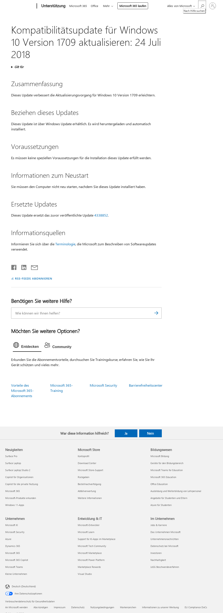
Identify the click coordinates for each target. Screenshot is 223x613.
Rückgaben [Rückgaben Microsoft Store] (83, 477)
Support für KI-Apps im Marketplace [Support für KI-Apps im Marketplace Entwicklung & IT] (96, 539)
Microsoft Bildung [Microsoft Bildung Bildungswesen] (159, 456)
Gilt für (19, 67)
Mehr (108, 6)
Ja (126, 433)
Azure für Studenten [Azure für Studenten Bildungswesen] (161, 505)
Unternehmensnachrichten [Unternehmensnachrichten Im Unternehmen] (164, 539)
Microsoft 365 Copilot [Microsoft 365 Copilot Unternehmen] (16, 560)
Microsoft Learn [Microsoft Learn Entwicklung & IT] (86, 532)
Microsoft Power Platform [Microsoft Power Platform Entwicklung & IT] (91, 560)
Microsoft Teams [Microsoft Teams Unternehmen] (14, 567)
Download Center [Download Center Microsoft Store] (87, 463)
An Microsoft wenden (16, 607)
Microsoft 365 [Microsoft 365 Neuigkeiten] (12, 491)
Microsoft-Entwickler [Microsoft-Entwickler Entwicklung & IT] (89, 525)
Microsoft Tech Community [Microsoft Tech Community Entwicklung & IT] (92, 546)
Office (95, 6)
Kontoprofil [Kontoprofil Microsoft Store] (83, 456)
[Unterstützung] (53, 6)
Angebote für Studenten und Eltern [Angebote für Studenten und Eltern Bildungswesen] (168, 498)
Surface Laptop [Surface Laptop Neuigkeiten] (13, 463)
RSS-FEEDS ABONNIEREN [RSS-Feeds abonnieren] (33, 278)
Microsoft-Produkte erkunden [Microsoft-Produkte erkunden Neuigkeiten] (20, 498)
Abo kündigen (41, 607)
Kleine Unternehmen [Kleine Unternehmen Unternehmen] (16, 573)
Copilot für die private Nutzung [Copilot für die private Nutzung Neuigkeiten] (21, 484)
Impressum (59, 607)
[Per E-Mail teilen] (32, 266)
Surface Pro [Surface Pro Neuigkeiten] (11, 456)
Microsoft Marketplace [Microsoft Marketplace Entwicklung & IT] (90, 553)
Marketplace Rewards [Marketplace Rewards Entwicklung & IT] (89, 567)
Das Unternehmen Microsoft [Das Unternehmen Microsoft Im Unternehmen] (165, 532)
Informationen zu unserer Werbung (160, 607)
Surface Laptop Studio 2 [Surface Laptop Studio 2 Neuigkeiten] (17, 470)
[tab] (27, 346)
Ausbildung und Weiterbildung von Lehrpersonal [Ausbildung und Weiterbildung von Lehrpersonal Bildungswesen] (175, 491)
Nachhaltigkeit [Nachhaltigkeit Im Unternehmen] (158, 560)
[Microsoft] (20, 6)
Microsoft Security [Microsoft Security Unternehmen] (14, 532)
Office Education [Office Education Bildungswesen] (159, 484)
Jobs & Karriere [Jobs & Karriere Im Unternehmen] (158, 525)
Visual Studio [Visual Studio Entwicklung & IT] (85, 573)
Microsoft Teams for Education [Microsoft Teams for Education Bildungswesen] (166, 470)
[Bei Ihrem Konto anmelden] (212, 6)
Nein (150, 433)
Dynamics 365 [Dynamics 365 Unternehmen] (12, 546)
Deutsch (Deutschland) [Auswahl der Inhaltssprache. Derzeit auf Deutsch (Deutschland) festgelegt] (24, 586)
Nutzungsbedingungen (102, 607)
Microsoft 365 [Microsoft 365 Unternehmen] (12, 553)
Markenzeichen (128, 607)
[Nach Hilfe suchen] (202, 5)
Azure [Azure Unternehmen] (8, 539)
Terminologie (65, 244)
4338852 (101, 215)
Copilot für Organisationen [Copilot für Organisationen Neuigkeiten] (19, 477)
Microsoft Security (103, 385)
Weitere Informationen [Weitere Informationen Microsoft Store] (90, 498)
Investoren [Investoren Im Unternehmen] (156, 553)
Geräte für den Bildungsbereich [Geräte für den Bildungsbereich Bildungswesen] (166, 463)
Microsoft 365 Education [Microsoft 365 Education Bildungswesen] (163, 477)
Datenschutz (77, 607)
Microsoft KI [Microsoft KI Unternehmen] (11, 525)
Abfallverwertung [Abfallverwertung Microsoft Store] (87, 491)
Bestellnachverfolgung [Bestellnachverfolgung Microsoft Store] (89, 484)
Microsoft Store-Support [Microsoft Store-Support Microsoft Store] (90, 470)
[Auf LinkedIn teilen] (22, 266)
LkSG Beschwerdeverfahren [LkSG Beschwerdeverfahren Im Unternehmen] (164, 567)
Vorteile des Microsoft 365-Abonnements (22, 390)
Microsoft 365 (78, 6)
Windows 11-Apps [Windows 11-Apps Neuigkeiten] (14, 505)
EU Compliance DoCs (196, 607)
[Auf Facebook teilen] (14, 266)
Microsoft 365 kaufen (134, 6)
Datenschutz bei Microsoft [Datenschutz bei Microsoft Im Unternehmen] (164, 546)
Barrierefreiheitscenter (145, 385)
